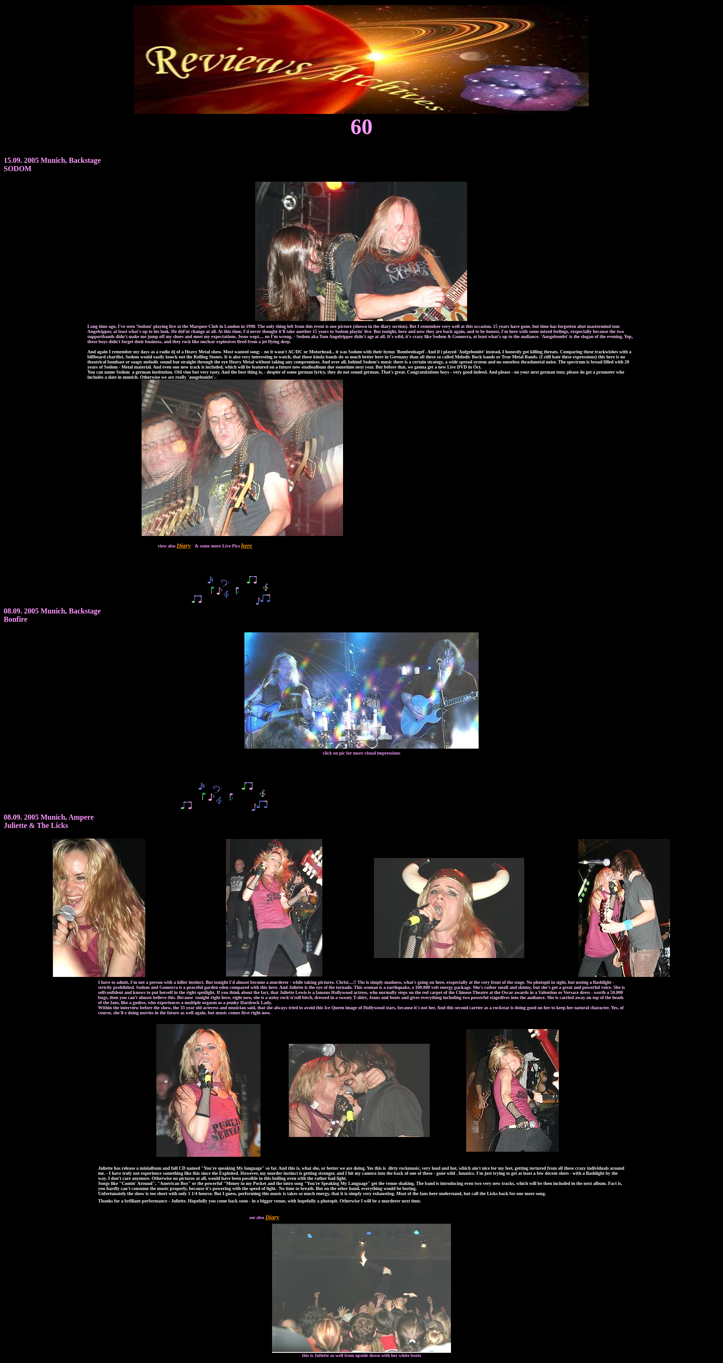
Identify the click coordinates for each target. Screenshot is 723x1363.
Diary (183, 545)
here (246, 545)
